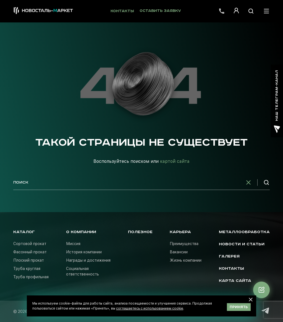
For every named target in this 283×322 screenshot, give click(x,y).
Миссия (73, 243)
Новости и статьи (241, 244)
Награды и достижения (88, 260)
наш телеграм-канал (277, 101)
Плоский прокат (28, 260)
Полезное (140, 232)
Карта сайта (235, 281)
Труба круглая (26, 268)
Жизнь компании (185, 260)
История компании (84, 252)
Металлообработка (244, 232)
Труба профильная (31, 277)
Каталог (24, 232)
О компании (81, 232)
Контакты (122, 11)
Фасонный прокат (30, 252)
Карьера (180, 232)
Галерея (229, 256)
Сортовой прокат (29, 243)
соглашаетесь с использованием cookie (149, 308)
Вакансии (179, 252)
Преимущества (184, 243)
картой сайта (175, 161)
